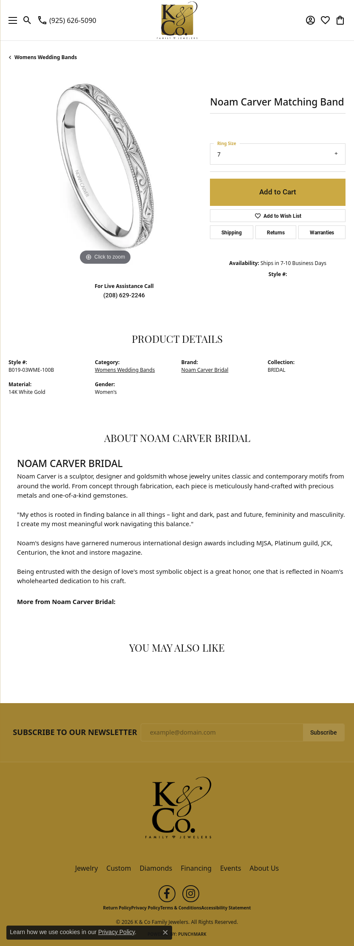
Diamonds (155, 868)
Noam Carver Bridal (205, 369)
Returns (276, 232)
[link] (66, 20)
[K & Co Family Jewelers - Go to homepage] (177, 810)
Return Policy (117, 908)
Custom (118, 868)
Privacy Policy (145, 908)
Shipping (231, 232)
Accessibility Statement (226, 908)
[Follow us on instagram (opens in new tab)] (190, 893)
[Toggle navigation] (10, 20)
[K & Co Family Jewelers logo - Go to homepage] (177, 20)
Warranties (322, 232)
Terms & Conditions (180, 908)
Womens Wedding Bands (45, 57)
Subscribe (323, 732)
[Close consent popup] (165, 932)
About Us (264, 868)
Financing (196, 868)
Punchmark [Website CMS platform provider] (192, 934)
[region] (104, 170)
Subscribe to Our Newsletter (75, 732)
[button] (27, 20)
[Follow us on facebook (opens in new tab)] (167, 893)
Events (230, 868)
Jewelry (86, 868)
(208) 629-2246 (124, 295)
